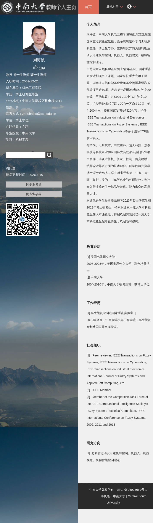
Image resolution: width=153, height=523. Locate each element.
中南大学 (119, 496)
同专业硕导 (33, 194)
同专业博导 (33, 184)
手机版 (105, 496)
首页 (88, 7)
